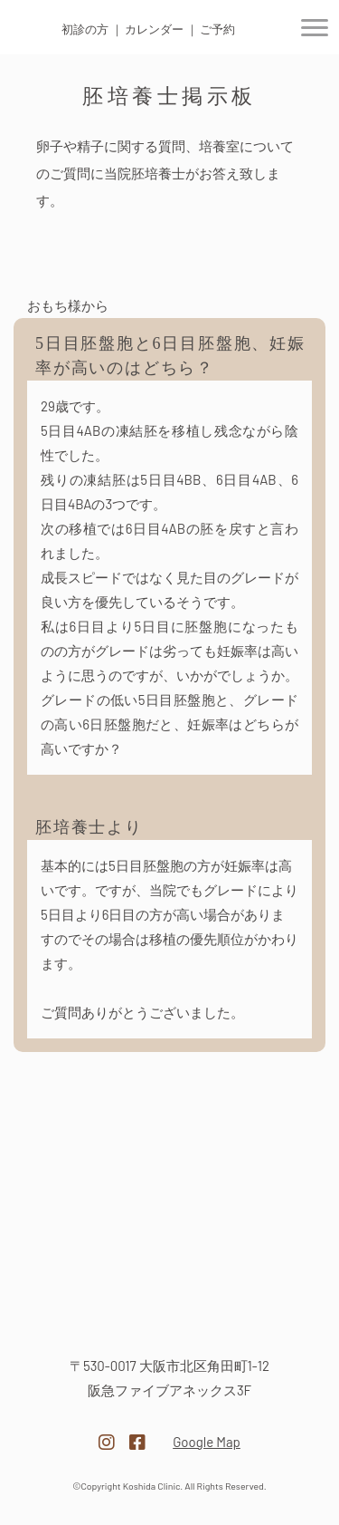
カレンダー (154, 29)
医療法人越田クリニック (170, 1311)
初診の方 (84, 29)
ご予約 (217, 29)
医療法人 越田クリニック (33, 28)
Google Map (206, 1441)
